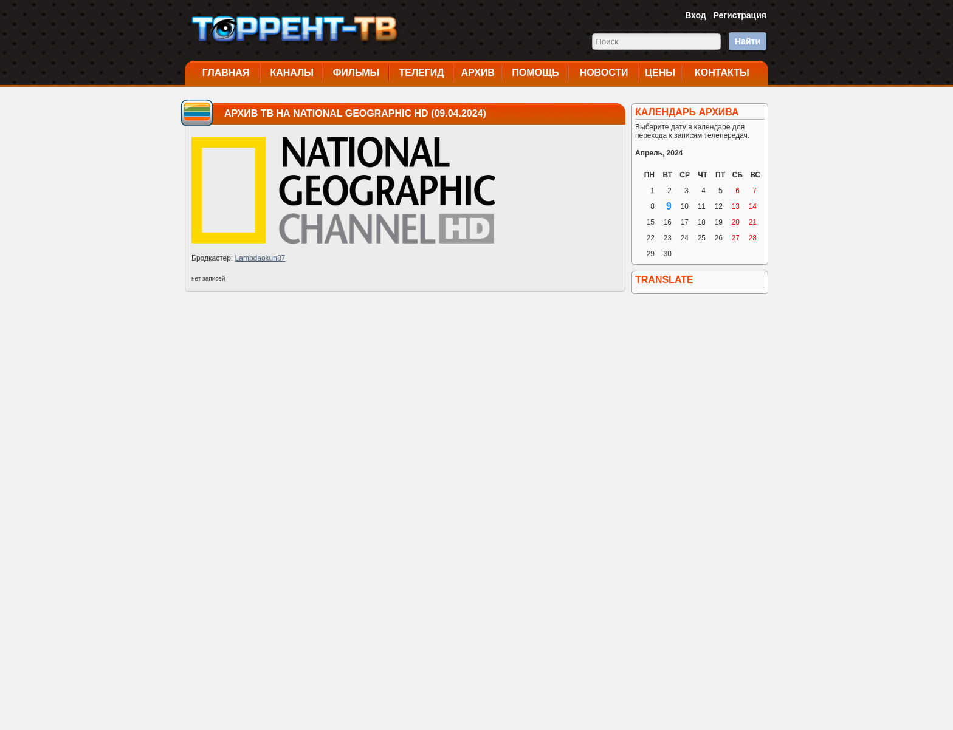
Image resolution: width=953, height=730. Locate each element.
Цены (660, 72)
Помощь (535, 72)
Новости (604, 72)
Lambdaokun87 (260, 258)
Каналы (292, 72)
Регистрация (739, 15)
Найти (747, 41)
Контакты (722, 72)
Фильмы (356, 72)
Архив (478, 72)
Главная (226, 72)
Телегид (421, 72)
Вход (695, 15)
